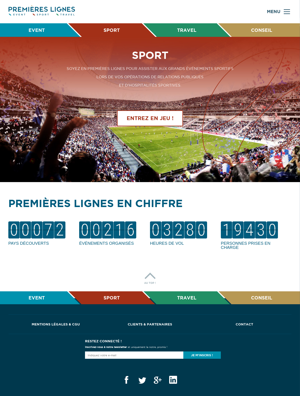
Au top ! (150, 277)
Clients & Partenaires (150, 324)
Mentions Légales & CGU (56, 324)
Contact (244, 324)
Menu (278, 12)
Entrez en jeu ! (150, 119)
